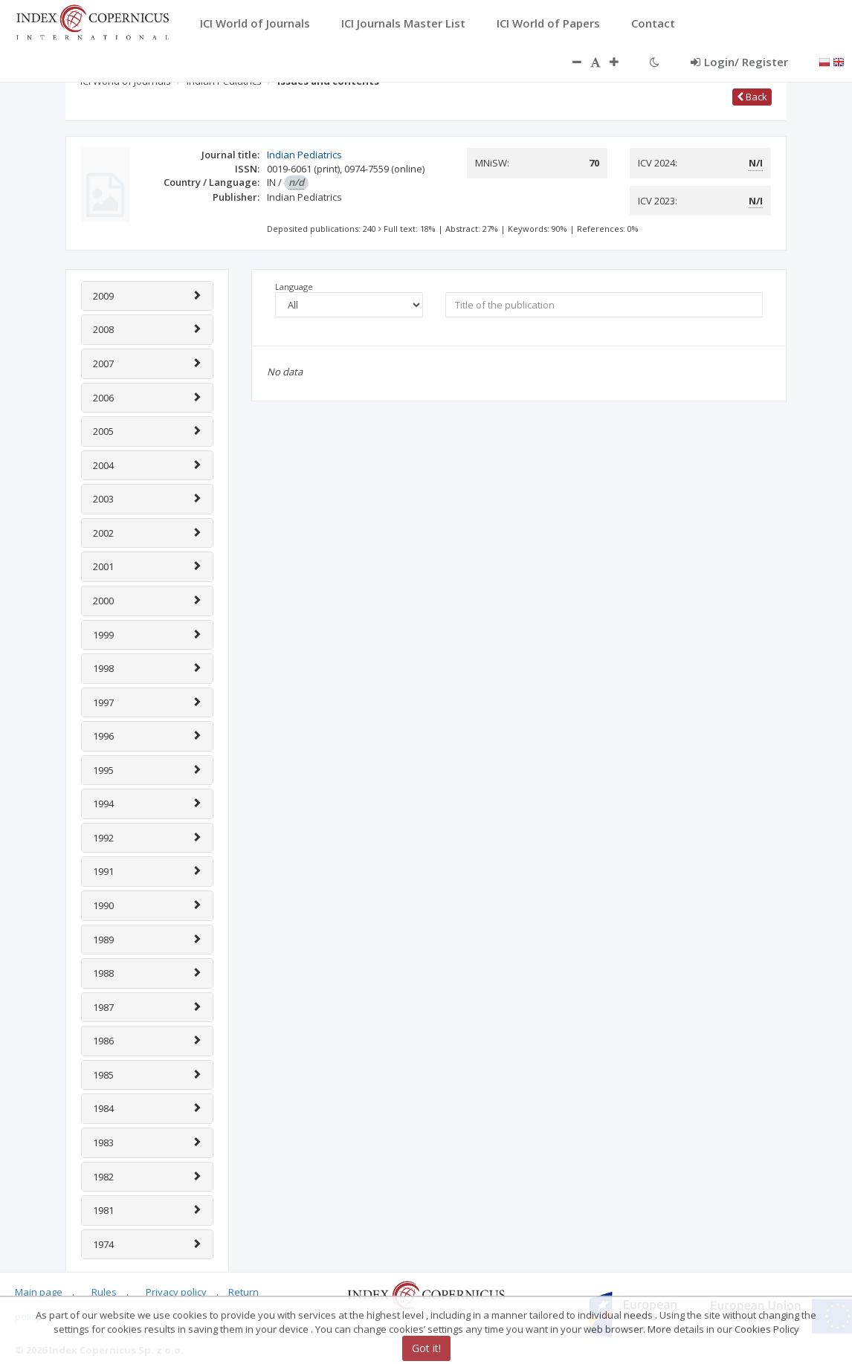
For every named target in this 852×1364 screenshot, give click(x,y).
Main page (38, 1292)
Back (752, 96)
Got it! (426, 1348)
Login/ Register (739, 61)
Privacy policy (176, 1292)
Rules (104, 1292)
